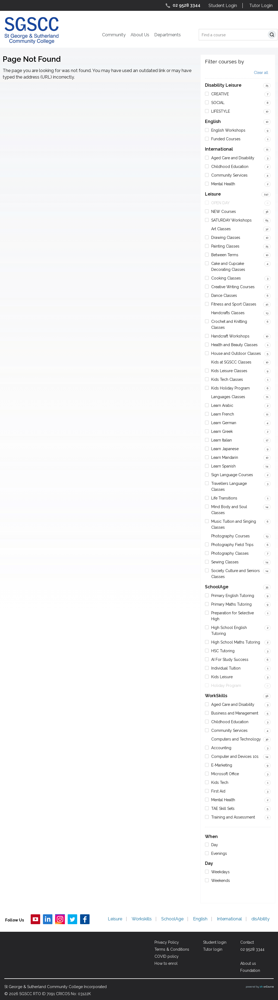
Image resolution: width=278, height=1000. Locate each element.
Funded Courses (226, 139)
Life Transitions (224, 498)
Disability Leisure (223, 85)
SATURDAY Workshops (231, 220)
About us (248, 963)
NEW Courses (223, 211)
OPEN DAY (220, 203)
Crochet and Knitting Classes (229, 324)
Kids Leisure (222, 677)
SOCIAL (218, 102)
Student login (214, 942)
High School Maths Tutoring (235, 642)
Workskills (142, 919)
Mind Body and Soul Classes (229, 510)
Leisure (213, 194)
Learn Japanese (225, 449)
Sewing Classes (225, 562)
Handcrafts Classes (228, 313)
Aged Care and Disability (232, 158)
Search (273, 35)
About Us (140, 34)
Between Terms (224, 255)
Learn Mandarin (224, 457)
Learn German (223, 423)
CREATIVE (220, 94)
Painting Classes (225, 246)
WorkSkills (216, 695)
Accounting (221, 748)
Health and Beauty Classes (234, 345)
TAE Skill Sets (223, 808)
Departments (167, 34)
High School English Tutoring (229, 630)
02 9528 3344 (186, 5)
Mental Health (223, 184)
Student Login (222, 5)
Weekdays (220, 872)
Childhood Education (229, 166)
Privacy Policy (166, 942)
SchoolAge (216, 586)
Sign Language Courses (232, 475)
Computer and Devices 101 (234, 756)
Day (214, 845)
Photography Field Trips (232, 545)
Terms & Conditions (171, 949)
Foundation (250, 970)
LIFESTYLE (220, 111)
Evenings (219, 853)
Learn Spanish (223, 466)
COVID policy (166, 956)
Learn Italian (221, 440)
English (213, 121)
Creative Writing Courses (233, 287)
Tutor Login (261, 5)
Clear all (261, 73)
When (211, 836)
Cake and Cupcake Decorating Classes (228, 266)
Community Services (229, 175)
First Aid (218, 791)
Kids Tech (219, 782)
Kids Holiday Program (230, 388)
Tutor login (212, 949)
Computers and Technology (236, 739)
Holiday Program (226, 685)
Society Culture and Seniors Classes (235, 574)
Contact (247, 942)
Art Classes (221, 229)
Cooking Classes (226, 278)
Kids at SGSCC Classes (231, 362)
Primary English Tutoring (232, 595)
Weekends (220, 880)
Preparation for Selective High (232, 616)
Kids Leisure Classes (229, 371)
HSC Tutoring (223, 651)
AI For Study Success (229, 659)
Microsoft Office (225, 774)
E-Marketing (221, 765)
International (219, 149)
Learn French (222, 414)
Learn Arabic (222, 405)
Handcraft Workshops (230, 336)
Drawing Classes (225, 237)
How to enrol (166, 963)
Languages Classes (228, 397)
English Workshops (228, 130)
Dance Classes (224, 295)
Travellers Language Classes (229, 486)
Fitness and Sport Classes (233, 304)
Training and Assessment (233, 817)
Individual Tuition (226, 668)
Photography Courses (230, 536)
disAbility (260, 919)
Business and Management (234, 713)
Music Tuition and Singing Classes (233, 524)
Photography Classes (230, 553)
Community (114, 34)
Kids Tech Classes (227, 379)
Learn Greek (222, 431)
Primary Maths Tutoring (231, 604)
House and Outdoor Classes (236, 353)
